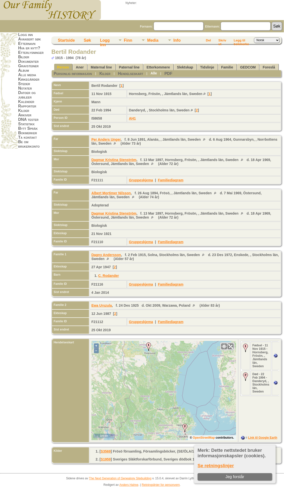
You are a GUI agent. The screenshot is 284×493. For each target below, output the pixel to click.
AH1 (132, 118)
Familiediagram (170, 180)
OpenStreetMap (204, 437)
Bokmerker (27, 133)
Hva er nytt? (29, 48)
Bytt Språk (28, 128)
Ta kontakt (27, 137)
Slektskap (185, 67)
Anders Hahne (128, 485)
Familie (227, 67)
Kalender (26, 101)
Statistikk (26, 124)
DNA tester (28, 119)
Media (152, 40)
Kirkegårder (29, 79)
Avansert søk (29, 39)
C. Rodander (108, 276)
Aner (80, 67)
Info (177, 40)
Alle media (27, 75)
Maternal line (101, 67)
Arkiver (24, 115)
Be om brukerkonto (29, 144)
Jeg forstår (234, 477)
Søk (87, 40)
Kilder (23, 110)
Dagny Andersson (106, 255)
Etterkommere (158, 67)
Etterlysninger (31, 52)
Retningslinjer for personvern (161, 485)
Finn (128, 40)
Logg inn (25, 35)
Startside (66, 40)
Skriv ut (222, 41)
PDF (168, 73)
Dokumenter (28, 61)
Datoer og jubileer (27, 95)
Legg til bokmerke (241, 41)
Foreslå (269, 67)
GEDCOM (248, 67)
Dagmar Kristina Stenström (113, 160)
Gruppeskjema (141, 180)
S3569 (106, 451)
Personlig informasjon (73, 73)
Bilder (23, 57)
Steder (24, 84)
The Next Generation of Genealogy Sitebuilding (120, 478)
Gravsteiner (28, 66)
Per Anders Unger (106, 139)
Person (63, 67)
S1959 (106, 459)
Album (23, 70)
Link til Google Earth (262, 437)
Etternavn (27, 43)
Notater (25, 88)
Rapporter (27, 106)
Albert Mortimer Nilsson (111, 193)
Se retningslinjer (216, 465)
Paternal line (129, 67)
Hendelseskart (130, 73)
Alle (154, 73)
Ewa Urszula (101, 305)
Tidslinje (207, 67)
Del (208, 40)
